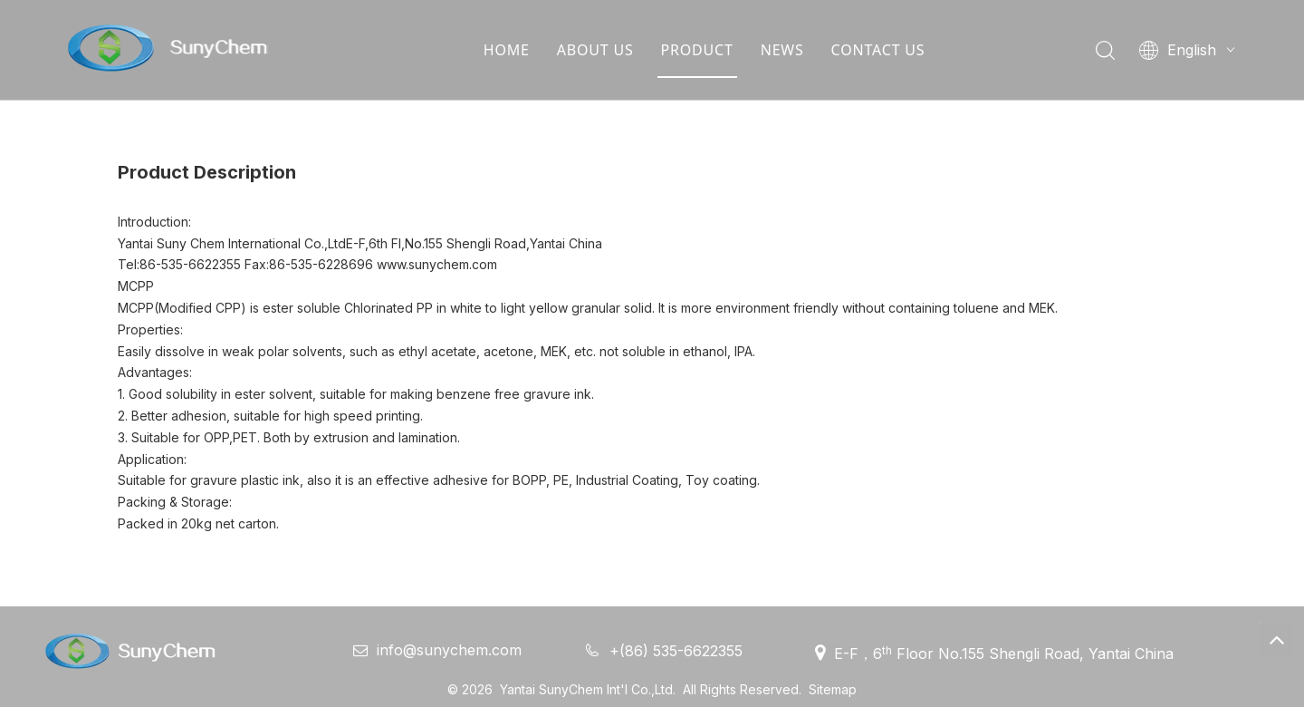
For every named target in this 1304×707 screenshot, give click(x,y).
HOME (506, 50)
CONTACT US (877, 50)
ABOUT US (594, 50)
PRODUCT (696, 50)
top (1276, 639)
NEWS (781, 50)
